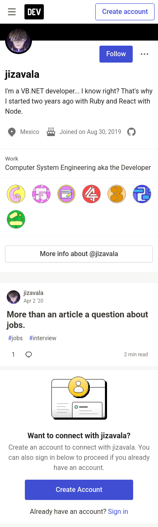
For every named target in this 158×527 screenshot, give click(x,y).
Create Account (79, 490)
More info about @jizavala (79, 254)
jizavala (33, 292)
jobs (15, 338)
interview (42, 338)
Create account (125, 12)
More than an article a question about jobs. (77, 319)
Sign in (118, 512)
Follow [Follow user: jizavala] (116, 54)
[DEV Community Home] (34, 11)
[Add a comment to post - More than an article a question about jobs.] (11, 354)
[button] (16, 194)
